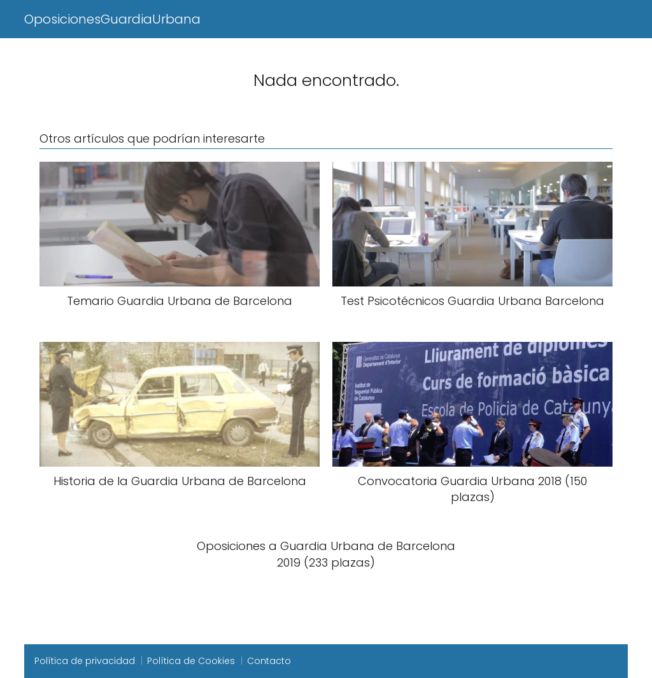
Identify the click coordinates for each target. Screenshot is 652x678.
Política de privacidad (84, 660)
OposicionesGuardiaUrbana (112, 19)
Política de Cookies (191, 660)
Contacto (269, 660)
